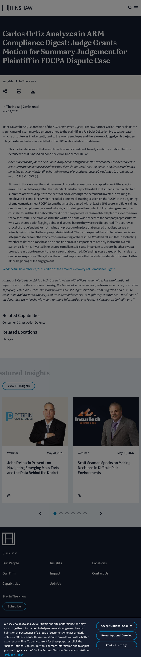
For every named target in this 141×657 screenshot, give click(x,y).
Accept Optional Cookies (116, 626)
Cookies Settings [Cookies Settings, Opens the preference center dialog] (116, 645)
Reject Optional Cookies (116, 635)
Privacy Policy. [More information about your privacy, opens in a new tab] (14, 655)
